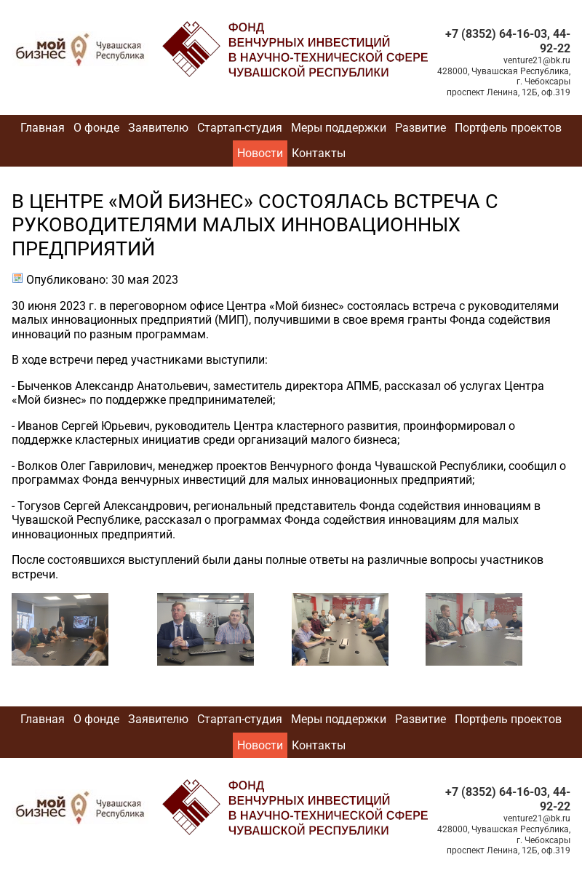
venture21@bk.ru (536, 60)
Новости (260, 153)
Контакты (319, 153)
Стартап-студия (239, 128)
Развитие (420, 128)
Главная (42, 128)
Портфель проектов (508, 128)
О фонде (96, 128)
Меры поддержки (338, 128)
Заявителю (158, 128)
